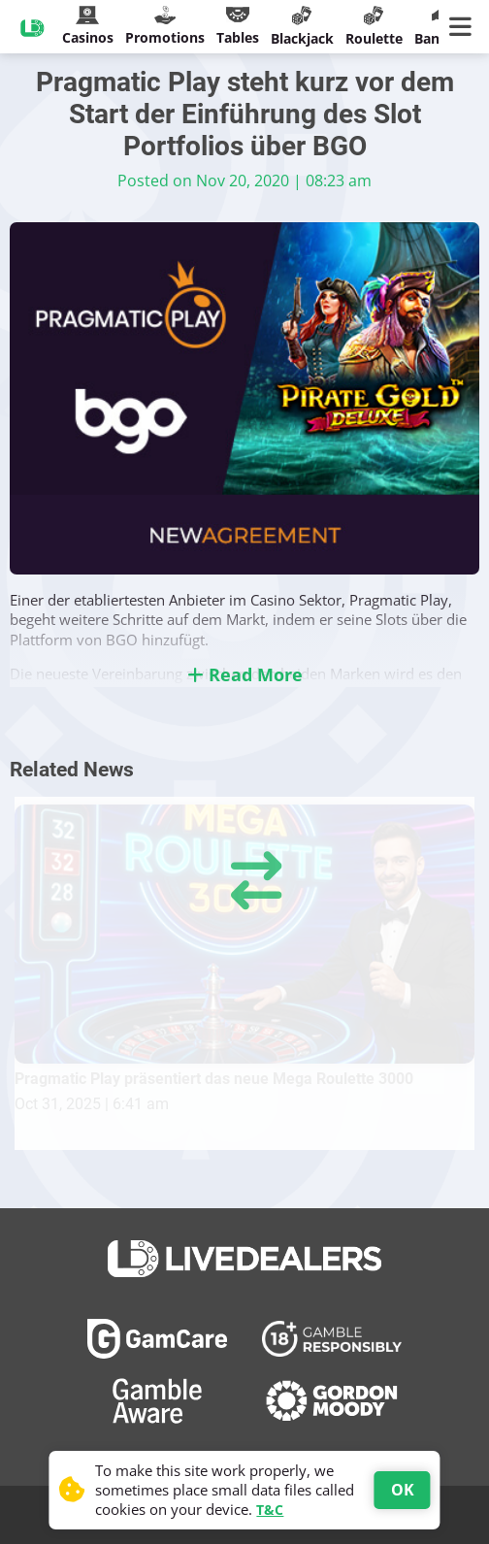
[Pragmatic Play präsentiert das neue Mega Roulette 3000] (244, 934)
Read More (245, 674)
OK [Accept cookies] (402, 1489)
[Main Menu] (464, 27)
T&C (269, 1509)
